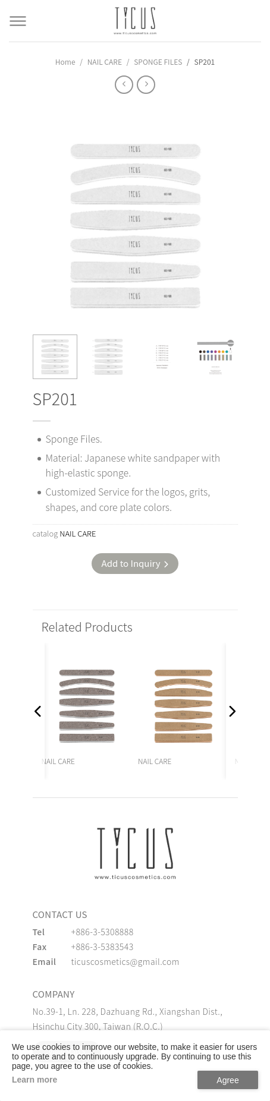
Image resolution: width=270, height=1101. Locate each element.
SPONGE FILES (158, 61)
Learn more (34, 1079)
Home (65, 61)
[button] (39, 711)
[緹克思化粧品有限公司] (135, 853)
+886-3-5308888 (102, 932)
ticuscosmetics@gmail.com (125, 961)
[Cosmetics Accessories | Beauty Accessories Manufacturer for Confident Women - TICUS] (135, 21)
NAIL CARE (104, 61)
